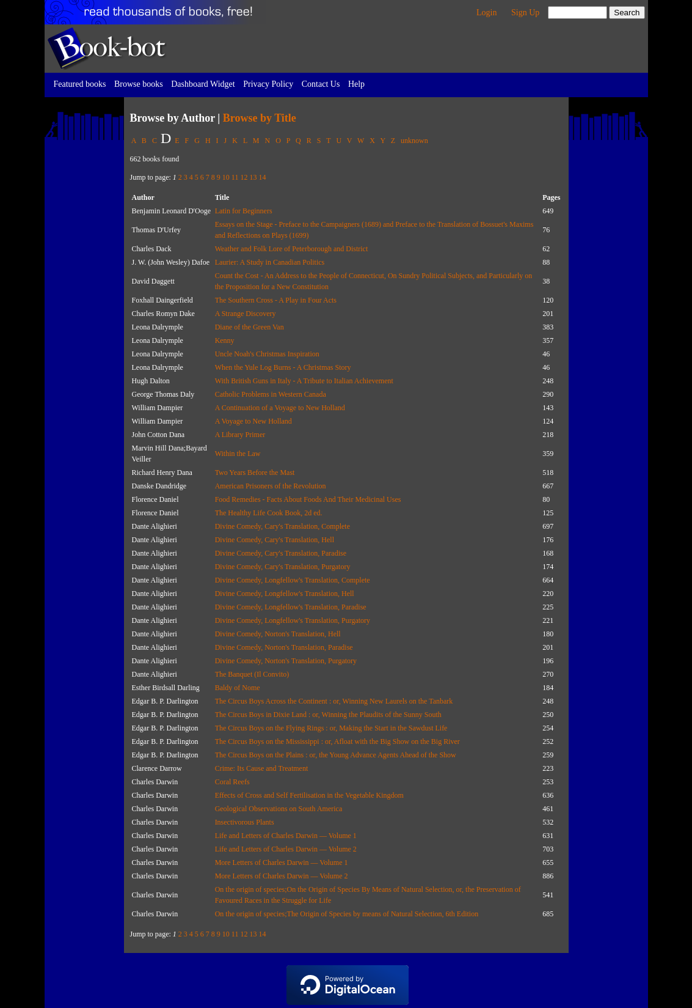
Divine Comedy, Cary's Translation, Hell (274, 539)
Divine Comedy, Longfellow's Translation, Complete (292, 580)
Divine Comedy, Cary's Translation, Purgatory (283, 566)
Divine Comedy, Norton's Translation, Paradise (284, 647)
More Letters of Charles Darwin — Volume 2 (281, 876)
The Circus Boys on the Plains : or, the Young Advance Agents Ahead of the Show (335, 755)
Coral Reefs (232, 782)
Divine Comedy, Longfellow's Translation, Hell (284, 593)
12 (243, 177)
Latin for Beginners (243, 211)
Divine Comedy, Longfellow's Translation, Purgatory (292, 620)
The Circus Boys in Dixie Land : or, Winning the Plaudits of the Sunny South (328, 714)
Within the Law (238, 453)
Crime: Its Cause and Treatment (261, 768)
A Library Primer (240, 434)
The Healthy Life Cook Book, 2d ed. (268, 513)
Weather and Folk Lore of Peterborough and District (291, 249)
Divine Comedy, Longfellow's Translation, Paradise (290, 607)
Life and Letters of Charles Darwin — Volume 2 (286, 849)
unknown (414, 140)
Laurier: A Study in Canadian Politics (270, 262)
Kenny (225, 340)
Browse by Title (259, 118)
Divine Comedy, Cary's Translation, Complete (282, 526)
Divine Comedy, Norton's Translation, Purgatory (286, 661)
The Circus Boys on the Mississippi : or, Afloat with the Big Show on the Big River (337, 741)
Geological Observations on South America (279, 808)
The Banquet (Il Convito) (252, 674)
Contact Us (321, 84)
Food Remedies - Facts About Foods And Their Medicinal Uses (308, 499)
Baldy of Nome (237, 687)
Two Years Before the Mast (255, 472)
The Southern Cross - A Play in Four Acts (276, 300)
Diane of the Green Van (249, 327)
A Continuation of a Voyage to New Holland (280, 407)
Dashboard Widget (203, 84)
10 (226, 177)
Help (356, 84)
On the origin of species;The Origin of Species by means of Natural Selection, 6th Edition (347, 914)
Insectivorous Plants (244, 822)
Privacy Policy (268, 84)
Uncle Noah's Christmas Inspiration (267, 354)
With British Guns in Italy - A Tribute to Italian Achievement (304, 381)
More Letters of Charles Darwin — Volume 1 (281, 862)
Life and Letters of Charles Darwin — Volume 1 (286, 835)
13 (253, 177)
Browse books (138, 84)
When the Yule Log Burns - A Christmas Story (283, 367)
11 (235, 177)
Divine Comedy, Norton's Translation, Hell (278, 634)
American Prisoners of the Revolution (270, 486)
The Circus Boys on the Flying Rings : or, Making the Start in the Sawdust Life (331, 728)
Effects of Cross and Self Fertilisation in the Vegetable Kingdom (309, 795)
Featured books (80, 84)
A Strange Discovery (245, 313)
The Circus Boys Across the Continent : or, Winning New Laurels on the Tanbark (334, 701)
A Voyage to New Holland (253, 421)
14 (262, 177)
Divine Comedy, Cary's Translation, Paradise (280, 553)
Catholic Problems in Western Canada (270, 394)
